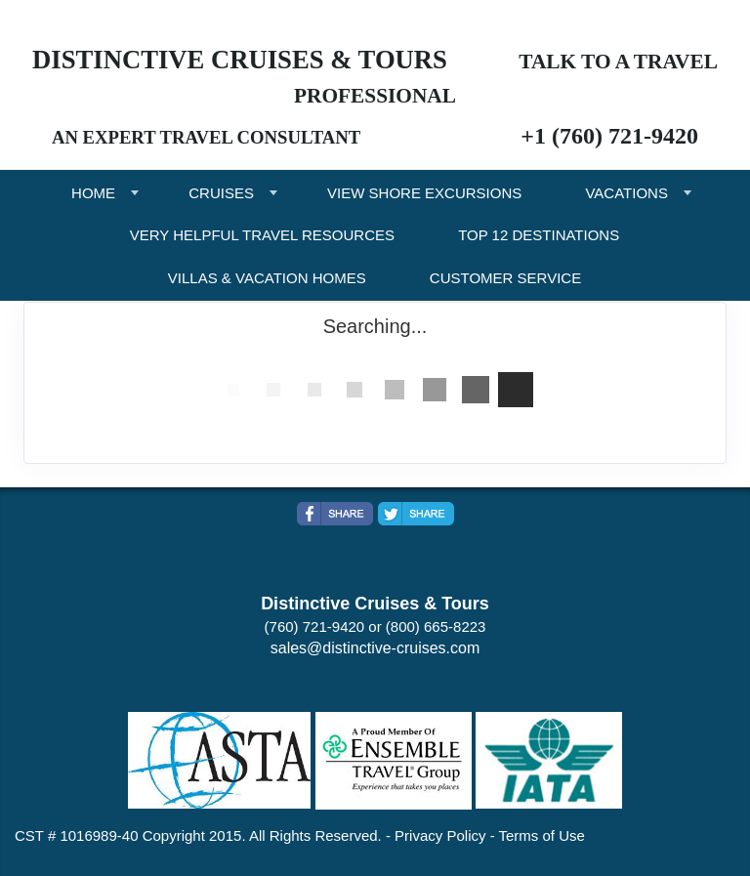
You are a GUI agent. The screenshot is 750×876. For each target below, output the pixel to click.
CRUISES (221, 193)
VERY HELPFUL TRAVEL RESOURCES (262, 235)
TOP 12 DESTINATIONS (538, 235)
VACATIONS (626, 193)
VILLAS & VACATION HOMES (267, 278)
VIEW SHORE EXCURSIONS (424, 193)
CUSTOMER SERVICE (505, 278)
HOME (93, 193)
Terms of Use (542, 835)
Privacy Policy (440, 835)
